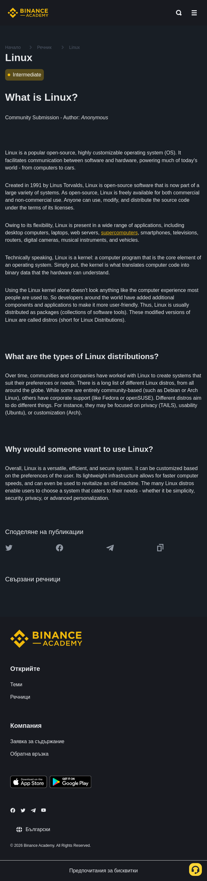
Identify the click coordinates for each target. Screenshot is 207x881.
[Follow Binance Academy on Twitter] (23, 810)
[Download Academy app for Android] (70, 783)
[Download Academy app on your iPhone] (28, 783)
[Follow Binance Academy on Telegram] (33, 810)
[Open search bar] (177, 13)
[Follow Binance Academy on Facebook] (12, 810)
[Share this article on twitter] (9, 548)
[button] (194, 13)
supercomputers (119, 232)
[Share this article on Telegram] (110, 548)
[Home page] (28, 13)
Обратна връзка (29, 754)
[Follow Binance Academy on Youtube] (43, 810)
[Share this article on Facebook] (59, 548)
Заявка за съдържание (37, 741)
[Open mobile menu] (194, 13)
